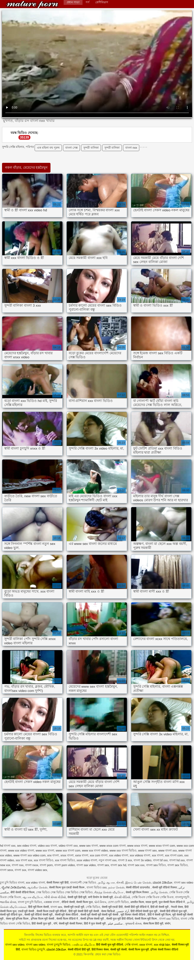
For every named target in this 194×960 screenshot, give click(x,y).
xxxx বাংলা (145, 944)
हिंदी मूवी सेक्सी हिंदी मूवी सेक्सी (84, 911)
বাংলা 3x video (142, 860)
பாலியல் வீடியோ (83, 944)
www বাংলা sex (147, 850)
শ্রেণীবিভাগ (101, 2)
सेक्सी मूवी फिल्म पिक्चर (138, 892)
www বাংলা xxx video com (29, 855)
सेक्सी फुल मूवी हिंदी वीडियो (119, 918)
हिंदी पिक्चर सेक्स (100, 949)
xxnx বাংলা (81, 855)
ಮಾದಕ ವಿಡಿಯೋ (162, 882)
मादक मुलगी (151, 902)
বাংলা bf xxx (160, 860)
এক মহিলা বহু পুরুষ (48, 147)
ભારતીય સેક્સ (8, 902)
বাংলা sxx (20, 870)
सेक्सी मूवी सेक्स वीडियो (67, 914)
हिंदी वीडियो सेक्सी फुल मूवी (144, 911)
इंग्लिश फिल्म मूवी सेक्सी (43, 918)
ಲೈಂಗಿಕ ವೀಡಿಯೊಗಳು (14, 887)
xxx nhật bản (162, 944)
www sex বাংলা (88, 845)
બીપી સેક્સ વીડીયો (55, 897)
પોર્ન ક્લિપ (100, 902)
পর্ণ (87, 2)
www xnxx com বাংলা (113, 845)
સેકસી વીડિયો (122, 897)
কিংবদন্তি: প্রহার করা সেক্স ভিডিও (32, 4)
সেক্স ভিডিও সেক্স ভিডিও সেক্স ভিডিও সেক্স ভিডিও (64, 892)
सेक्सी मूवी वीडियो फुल (11, 914)
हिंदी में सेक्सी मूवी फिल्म (159, 914)
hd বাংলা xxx (7, 845)
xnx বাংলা (53, 855)
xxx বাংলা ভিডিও (65, 860)
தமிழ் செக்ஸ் (159, 892)
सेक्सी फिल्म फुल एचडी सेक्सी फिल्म (67, 887)
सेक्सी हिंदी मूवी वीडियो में (136, 906)
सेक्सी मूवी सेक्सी (118, 949)
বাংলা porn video (64, 865)
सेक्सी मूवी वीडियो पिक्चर (164, 887)
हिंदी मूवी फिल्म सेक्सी (38, 906)
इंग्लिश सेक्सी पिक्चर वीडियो (164, 949)
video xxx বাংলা (47, 845)
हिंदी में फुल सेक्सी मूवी (95, 923)
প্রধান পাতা (73, 2)
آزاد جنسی (122, 911)
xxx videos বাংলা (140, 855)
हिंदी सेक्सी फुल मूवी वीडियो (109, 944)
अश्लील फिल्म (137, 902)
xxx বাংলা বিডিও (44, 860)
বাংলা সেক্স (71, 147)
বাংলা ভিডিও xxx (97, 887)
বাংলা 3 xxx (125, 860)
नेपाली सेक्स (177, 906)
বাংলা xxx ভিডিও (169, 918)
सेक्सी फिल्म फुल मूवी (138, 949)
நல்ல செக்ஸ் (116, 887)
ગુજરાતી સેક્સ (133, 923)
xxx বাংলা (157, 855)
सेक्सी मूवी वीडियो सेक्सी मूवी (38, 914)
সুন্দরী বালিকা (91, 147)
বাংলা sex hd (118, 865)
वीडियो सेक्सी (68, 902)
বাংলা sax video (86, 865)
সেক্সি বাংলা (131, 944)
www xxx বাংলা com (68, 850)
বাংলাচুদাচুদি (182, 897)
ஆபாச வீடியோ (33, 897)
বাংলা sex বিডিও (156, 865)
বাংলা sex (103, 865)
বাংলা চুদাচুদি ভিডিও (58, 944)
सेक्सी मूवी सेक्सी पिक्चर (71, 923)
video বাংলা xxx (68, 845)
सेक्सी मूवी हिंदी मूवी (77, 897)
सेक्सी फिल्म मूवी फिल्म (146, 918)
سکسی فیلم (115, 923)
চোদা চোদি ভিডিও (118, 902)
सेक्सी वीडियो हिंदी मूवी (79, 949)
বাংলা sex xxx (136, 865)
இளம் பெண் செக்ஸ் (138, 882)
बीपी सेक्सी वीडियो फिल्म (23, 892)
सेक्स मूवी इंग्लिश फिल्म (17, 918)
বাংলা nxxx (31, 865)
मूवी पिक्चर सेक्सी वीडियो (133, 914)
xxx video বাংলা (118, 855)
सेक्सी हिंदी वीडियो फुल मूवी (173, 911)
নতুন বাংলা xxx (108, 860)
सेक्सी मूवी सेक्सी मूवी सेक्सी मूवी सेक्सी (99, 914)
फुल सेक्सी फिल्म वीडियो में (172, 902)
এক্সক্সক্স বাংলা (52, 902)
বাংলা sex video (183, 882)
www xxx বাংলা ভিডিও (122, 850)
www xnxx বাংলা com (162, 845)
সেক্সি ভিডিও (93, 906)
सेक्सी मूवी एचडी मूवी (74, 906)
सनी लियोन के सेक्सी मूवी (100, 897)
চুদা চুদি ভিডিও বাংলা (12, 882)
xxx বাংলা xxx (24, 860)
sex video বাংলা (26, 845)
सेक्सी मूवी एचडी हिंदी (112, 906)
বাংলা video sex (37, 870)
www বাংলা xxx (167, 850)
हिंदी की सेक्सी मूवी (159, 906)
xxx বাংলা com (174, 855)
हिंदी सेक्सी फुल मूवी (42, 923)
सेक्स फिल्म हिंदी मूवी (153, 923)
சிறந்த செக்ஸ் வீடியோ (109, 892)
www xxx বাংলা (45, 850)
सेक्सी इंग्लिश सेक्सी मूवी (92, 918)
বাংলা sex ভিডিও (177, 865)
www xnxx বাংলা (137, 845)
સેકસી (120, 882)
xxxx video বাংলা (87, 860)
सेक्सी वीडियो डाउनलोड (138, 887)
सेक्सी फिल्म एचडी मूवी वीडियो (51, 911)
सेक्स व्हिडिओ (108, 911)
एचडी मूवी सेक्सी (26, 911)
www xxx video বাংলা (21, 850)
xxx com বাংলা (98, 855)
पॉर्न (55, 923)
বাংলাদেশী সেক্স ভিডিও (83, 882)
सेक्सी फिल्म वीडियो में (67, 918)
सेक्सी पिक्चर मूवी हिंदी (57, 882)
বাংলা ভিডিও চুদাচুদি (33, 949)
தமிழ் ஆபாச (106, 882)
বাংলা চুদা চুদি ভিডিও (30, 902)
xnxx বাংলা (67, 855)
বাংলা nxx (131, 147)
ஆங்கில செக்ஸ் (37, 887)
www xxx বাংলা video (95, 850)
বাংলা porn (46, 865)
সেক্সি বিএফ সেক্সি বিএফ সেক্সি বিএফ (152, 897)
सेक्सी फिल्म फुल (84, 902)
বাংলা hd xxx (177, 860)
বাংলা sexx (6, 870)
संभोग (167, 923)
